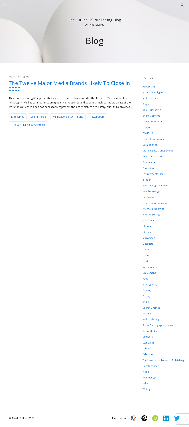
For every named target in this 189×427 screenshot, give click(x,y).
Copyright (148, 127)
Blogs (146, 104)
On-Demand (149, 272)
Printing (147, 290)
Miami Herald (38, 116)
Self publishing (151, 319)
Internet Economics (153, 208)
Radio (146, 302)
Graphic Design (151, 191)
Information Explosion (155, 203)
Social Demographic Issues (158, 325)
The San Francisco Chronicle (28, 124)
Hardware (148, 197)
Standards (149, 342)
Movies (147, 255)
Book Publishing (152, 109)
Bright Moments (151, 115)
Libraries (148, 226)
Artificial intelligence (154, 92)
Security (147, 313)
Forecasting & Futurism (155, 185)
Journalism (149, 220)
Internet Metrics (151, 214)
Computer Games (153, 121)
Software (148, 336)
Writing (147, 389)
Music (146, 261)
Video (146, 371)
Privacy (147, 296)
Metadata (148, 243)
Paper (146, 278)
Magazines (17, 116)
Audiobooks (149, 98)
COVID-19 (148, 133)
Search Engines (151, 307)
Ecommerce (149, 162)
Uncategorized (151, 366)
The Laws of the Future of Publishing (163, 360)
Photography (150, 284)
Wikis (146, 383)
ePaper (147, 179)
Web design (149, 377)
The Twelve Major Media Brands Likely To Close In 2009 (69, 85)
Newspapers (97, 116)
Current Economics (153, 139)
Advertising (149, 86)
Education (148, 168)
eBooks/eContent (153, 156)
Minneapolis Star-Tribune (68, 116)
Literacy (147, 232)
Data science (150, 144)
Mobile (146, 249)
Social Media (150, 331)
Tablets (147, 348)
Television (148, 354)
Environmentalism (153, 173)
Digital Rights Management (158, 150)
